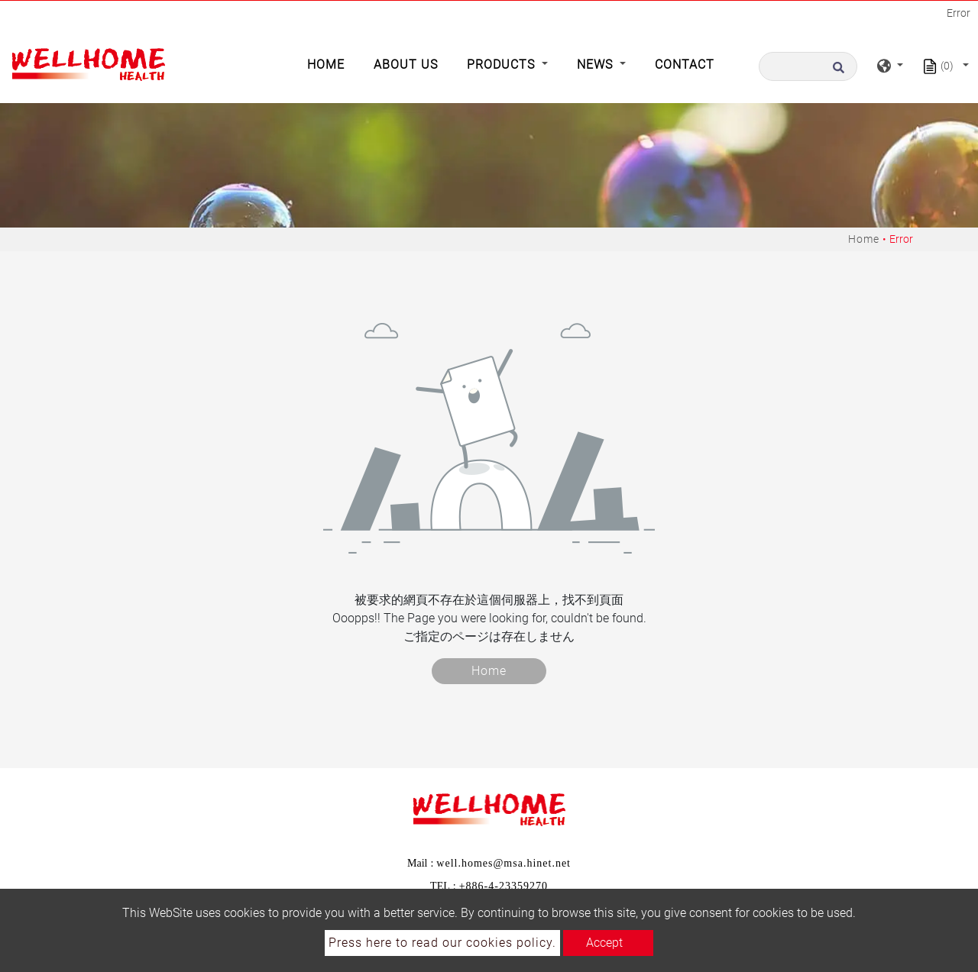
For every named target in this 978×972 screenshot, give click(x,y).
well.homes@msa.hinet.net (503, 863)
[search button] (842, 66)
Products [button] (503, 64)
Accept (604, 942)
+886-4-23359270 (503, 886)
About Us (406, 64)
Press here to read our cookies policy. (442, 942)
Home (329, 63)
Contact (684, 64)
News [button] (597, 64)
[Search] (808, 66)
